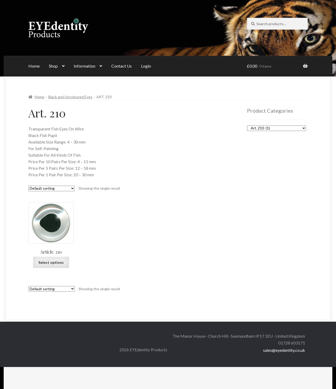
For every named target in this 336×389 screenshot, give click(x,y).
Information (84, 65)
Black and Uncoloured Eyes (70, 97)
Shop (53, 65)
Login (146, 65)
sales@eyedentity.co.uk (284, 350)
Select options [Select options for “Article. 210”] (51, 262)
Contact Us (121, 65)
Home (34, 65)
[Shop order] (51, 188)
